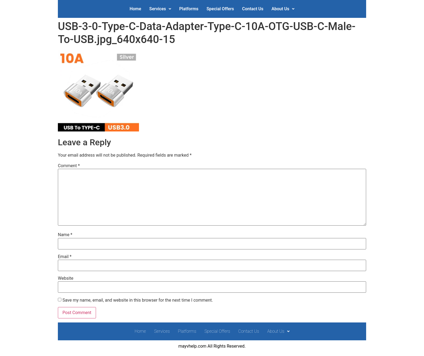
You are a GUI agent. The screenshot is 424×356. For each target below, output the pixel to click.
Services (160, 8)
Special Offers (220, 8)
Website (65, 278)
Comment (69, 166)
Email (64, 257)
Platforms (188, 8)
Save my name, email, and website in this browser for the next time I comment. (137, 300)
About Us (282, 8)
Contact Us (252, 8)
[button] (160, 9)
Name (65, 235)
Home (135, 8)
